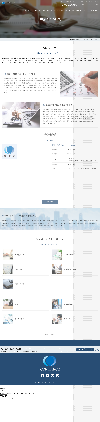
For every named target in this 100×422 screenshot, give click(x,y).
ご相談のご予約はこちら (86, 5)
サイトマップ (84, 352)
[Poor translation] (4, 395)
